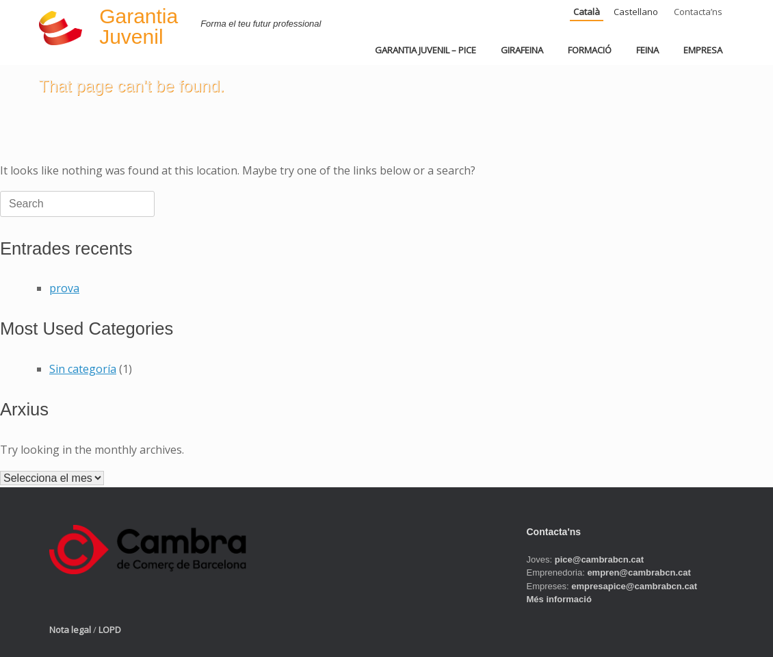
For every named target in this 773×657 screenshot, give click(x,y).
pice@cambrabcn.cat (599, 559)
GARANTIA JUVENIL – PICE (425, 50)
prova (64, 288)
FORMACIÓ (590, 50)
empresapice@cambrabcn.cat (634, 586)
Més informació (559, 599)
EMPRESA (702, 50)
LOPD (110, 629)
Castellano (636, 11)
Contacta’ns (698, 11)
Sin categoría (82, 368)
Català (586, 11)
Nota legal (70, 629)
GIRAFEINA (522, 50)
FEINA (647, 50)
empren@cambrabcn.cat (638, 572)
